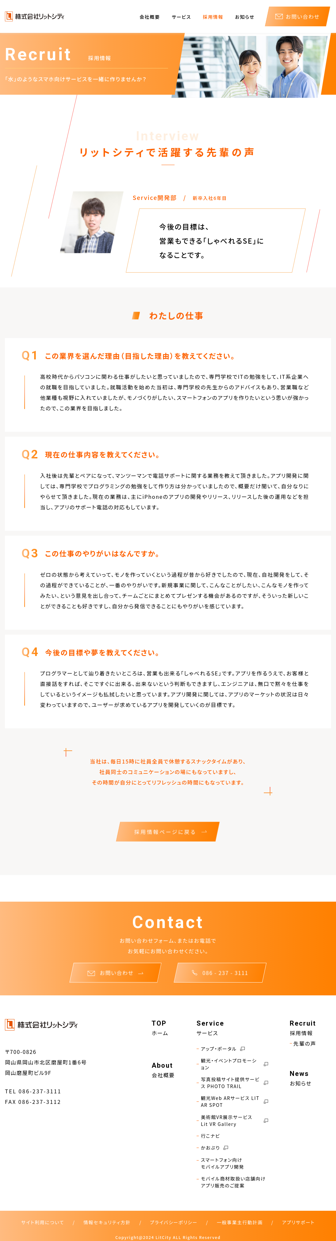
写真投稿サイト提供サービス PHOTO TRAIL (232, 1083)
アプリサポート (298, 1222)
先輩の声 (303, 1043)
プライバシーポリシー (174, 1222)
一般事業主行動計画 (239, 1222)
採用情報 (213, 16)
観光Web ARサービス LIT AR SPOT (232, 1101)
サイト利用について (42, 1222)
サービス (181, 16)
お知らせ (244, 16)
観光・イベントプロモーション (232, 1064)
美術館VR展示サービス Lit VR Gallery (232, 1121)
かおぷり (212, 1147)
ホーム (160, 1033)
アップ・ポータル (221, 1048)
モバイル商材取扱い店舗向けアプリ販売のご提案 (231, 1182)
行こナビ (208, 1135)
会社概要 (149, 16)
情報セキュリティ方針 (107, 1222)
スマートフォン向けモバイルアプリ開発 (220, 1163)
